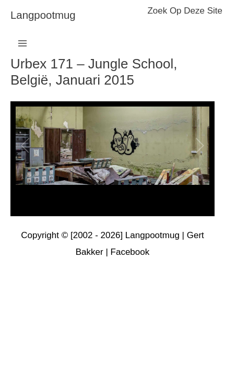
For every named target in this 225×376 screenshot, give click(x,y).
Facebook (130, 252)
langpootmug (43, 15)
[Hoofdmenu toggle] (22, 43)
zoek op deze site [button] (184, 11)
